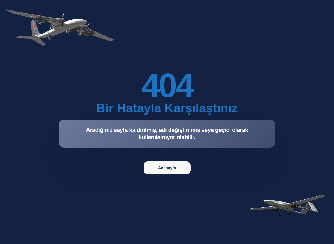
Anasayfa (167, 167)
